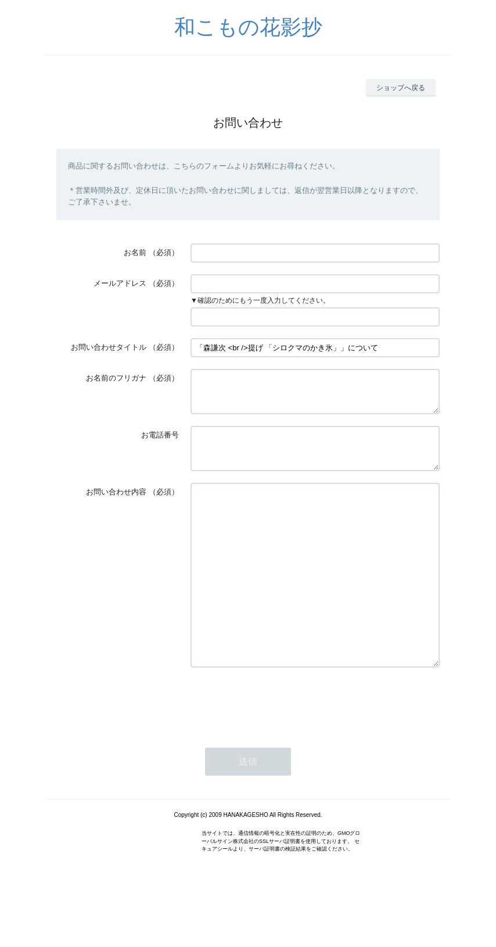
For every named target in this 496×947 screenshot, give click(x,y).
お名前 (135, 252)
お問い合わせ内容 (116, 505)
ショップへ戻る (400, 88)
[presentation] (279, 750)
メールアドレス (120, 283)
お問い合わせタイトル (108, 347)
